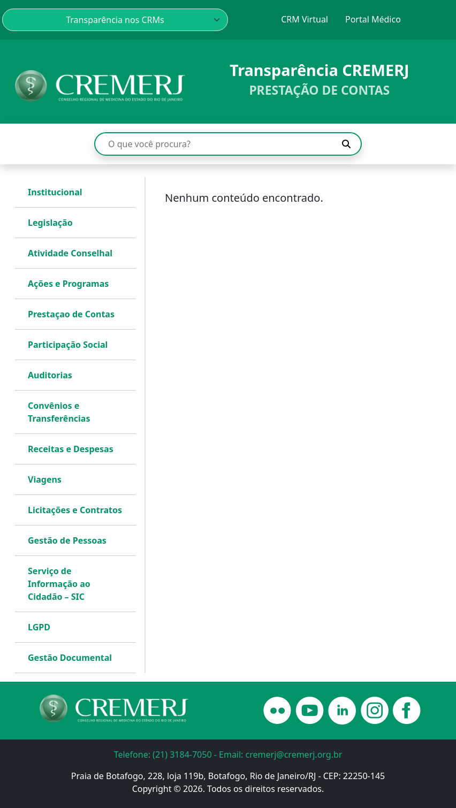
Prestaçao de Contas (71, 314)
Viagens (45, 479)
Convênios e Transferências (59, 412)
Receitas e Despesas (70, 449)
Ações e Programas (68, 283)
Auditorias (50, 375)
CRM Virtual (304, 19)
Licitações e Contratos (75, 510)
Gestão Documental (70, 658)
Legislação (50, 222)
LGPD (39, 627)
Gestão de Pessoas (67, 540)
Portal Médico (373, 19)
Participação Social (68, 344)
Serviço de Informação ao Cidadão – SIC (59, 584)
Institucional (55, 192)
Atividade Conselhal (70, 253)
